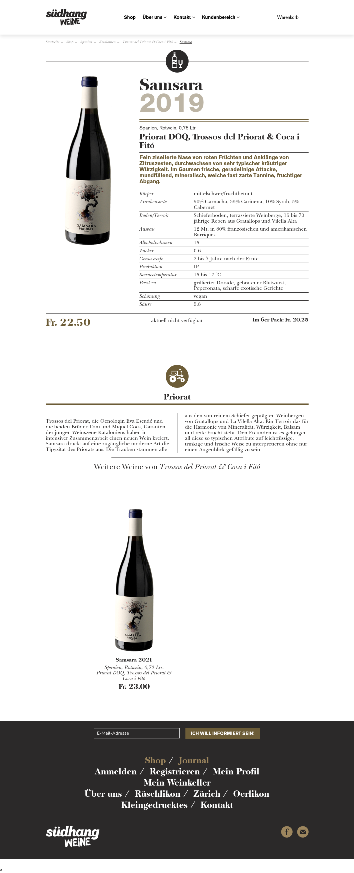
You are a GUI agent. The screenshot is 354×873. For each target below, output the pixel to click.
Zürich (206, 793)
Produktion (151, 267)
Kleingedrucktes (154, 804)
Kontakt (182, 17)
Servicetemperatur (158, 275)
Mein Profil (236, 771)
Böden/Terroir (154, 215)
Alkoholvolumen (156, 243)
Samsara (186, 42)
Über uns (152, 17)
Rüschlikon (158, 793)
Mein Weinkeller (177, 782)
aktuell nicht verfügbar (177, 320)
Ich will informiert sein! (223, 733)
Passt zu (147, 283)
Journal (194, 760)
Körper (146, 194)
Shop (130, 17)
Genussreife (151, 259)
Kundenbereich (218, 17)
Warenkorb (288, 17)
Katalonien (107, 42)
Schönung (149, 296)
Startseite (52, 42)
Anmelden (116, 771)
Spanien (86, 42)
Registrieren (175, 771)
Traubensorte (153, 202)
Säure (145, 304)
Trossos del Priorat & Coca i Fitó (148, 42)
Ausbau (147, 229)
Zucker (146, 251)
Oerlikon (251, 793)
